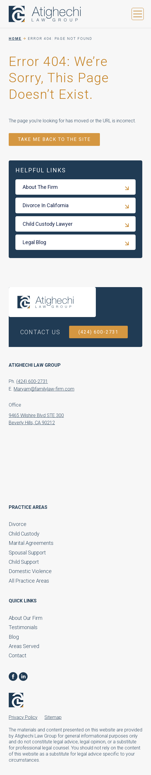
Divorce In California (46, 205)
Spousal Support (27, 553)
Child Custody (24, 534)
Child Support (24, 562)
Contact (17, 655)
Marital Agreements (31, 543)
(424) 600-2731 (98, 332)
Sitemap (53, 717)
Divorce (17, 524)
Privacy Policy (23, 717)
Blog (14, 637)
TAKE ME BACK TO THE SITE (54, 139)
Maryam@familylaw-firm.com (44, 389)
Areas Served (24, 646)
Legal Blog (34, 242)
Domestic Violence (30, 571)
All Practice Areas (29, 581)
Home (15, 39)
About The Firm (40, 187)
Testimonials (23, 627)
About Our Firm (25, 618)
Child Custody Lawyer (48, 224)
